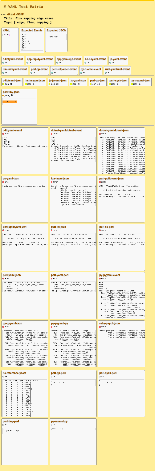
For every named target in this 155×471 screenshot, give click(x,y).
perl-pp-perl (58, 376)
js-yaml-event (118, 62)
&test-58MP (15, 14)
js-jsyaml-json (57, 84)
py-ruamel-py (59, 424)
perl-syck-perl (108, 376)
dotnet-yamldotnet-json (114, 133)
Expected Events (31, 30)
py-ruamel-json (140, 84)
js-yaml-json (78, 84)
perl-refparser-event (64, 72)
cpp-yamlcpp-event (69, 62)
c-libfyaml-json (12, 84)
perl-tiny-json (11, 95)
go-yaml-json (11, 182)
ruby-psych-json (109, 326)
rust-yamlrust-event (117, 72)
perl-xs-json (58, 230)
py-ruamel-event (91, 72)
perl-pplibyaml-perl (14, 230)
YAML (6, 30)
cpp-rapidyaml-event (40, 62)
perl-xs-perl (106, 230)
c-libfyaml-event (13, 62)
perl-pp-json (97, 84)
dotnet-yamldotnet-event (66, 133)
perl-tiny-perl (11, 424)
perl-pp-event (39, 72)
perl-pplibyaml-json (111, 182)
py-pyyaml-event (109, 278)
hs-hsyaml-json (35, 84)
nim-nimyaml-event (15, 72)
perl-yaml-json (12, 278)
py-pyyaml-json (12, 326)
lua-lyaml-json (60, 182)
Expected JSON (56, 30)
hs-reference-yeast (14, 376)
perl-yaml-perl (60, 278)
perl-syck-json (118, 84)
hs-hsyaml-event (95, 62)
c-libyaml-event (12, 133)
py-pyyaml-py (59, 326)
